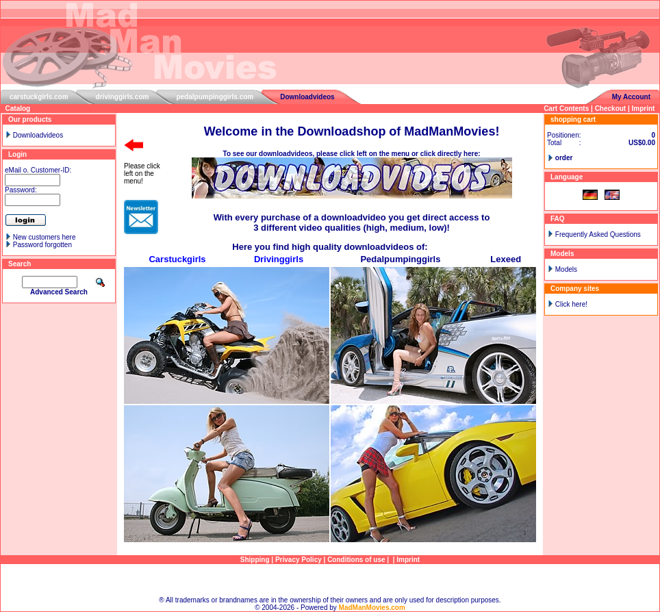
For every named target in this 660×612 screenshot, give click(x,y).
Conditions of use (356, 559)
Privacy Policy (298, 559)
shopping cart (573, 119)
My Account (631, 97)
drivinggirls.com (122, 97)
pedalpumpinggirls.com (214, 97)
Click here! (571, 304)
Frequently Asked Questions (598, 234)
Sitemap (330, 580)
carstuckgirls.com (39, 97)
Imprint (643, 108)
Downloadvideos (307, 97)
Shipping (255, 559)
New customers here (44, 237)
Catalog (18, 108)
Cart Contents (566, 108)
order (564, 158)
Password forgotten (42, 244)
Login (17, 154)
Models (566, 269)
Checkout (610, 108)
